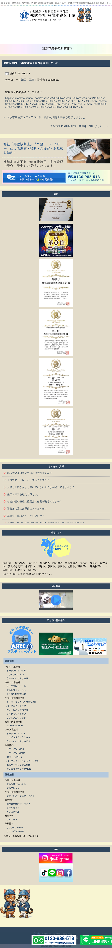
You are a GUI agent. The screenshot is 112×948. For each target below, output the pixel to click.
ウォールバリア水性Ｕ (17, 678)
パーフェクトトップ (16, 706)
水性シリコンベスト (16, 784)
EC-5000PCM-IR (14, 725)
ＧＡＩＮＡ (11, 819)
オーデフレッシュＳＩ (17, 686)
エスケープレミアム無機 (18, 765)
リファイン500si (14, 827)
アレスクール (12, 812)
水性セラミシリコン (16, 690)
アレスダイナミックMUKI (18, 769)
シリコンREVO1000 (16, 694)
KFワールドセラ (14, 757)
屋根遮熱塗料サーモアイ (18, 804)
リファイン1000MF (15, 753)
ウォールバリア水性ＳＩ (18, 710)
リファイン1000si (15, 749)
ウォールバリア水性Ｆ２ (18, 741)
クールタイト (12, 808)
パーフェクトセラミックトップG (22, 761)
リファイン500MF (15, 831)
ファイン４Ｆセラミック (18, 737)
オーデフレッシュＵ (16, 670)
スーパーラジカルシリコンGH (21, 702)
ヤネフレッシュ (14, 788)
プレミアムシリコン (16, 718)
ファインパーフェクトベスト (20, 796)
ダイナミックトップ (16, 714)
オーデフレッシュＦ (16, 733)
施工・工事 (27, 79)
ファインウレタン (15, 674)
